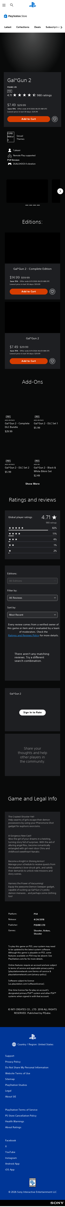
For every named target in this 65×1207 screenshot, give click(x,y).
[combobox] (32, 581)
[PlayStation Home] (32, 5)
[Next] (60, 191)
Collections (22, 27)
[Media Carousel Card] (27, 191)
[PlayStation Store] (16, 16)
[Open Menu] (4, 5)
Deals (37, 27)
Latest (7, 27)
